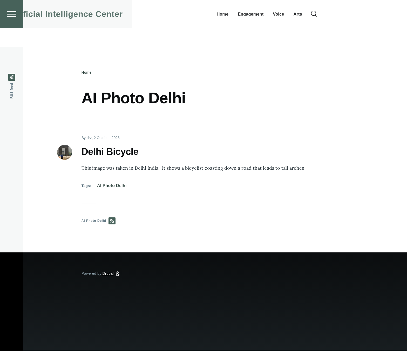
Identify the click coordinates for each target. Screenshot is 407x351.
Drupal (108, 274)
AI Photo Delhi (112, 186)
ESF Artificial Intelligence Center (99, 32)
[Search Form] (357, 33)
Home (87, 73)
